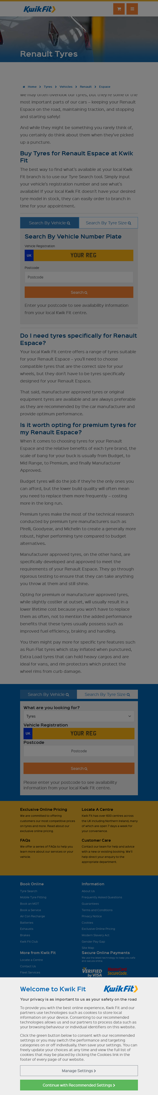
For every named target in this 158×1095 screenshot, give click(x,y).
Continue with (79, 1085)
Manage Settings (79, 1070)
